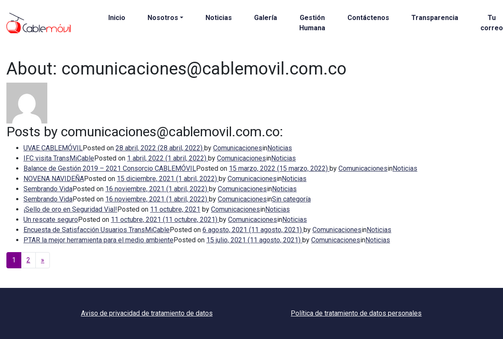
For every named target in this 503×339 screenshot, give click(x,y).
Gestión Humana (312, 23)
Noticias (218, 18)
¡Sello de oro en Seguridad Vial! (70, 209)
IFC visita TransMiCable (58, 158)
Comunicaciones (237, 148)
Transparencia (434, 18)
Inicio (116, 18)
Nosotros (162, 18)
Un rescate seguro (50, 219)
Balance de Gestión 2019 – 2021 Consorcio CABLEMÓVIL (109, 168)
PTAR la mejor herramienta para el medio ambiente (98, 240)
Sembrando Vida (47, 189)
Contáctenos (368, 18)
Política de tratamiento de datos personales (356, 313)
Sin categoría (291, 199)
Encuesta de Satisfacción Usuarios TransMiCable (96, 230)
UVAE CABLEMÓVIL (53, 148)
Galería (265, 18)
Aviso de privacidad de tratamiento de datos (147, 313)
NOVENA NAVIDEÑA (53, 179)
